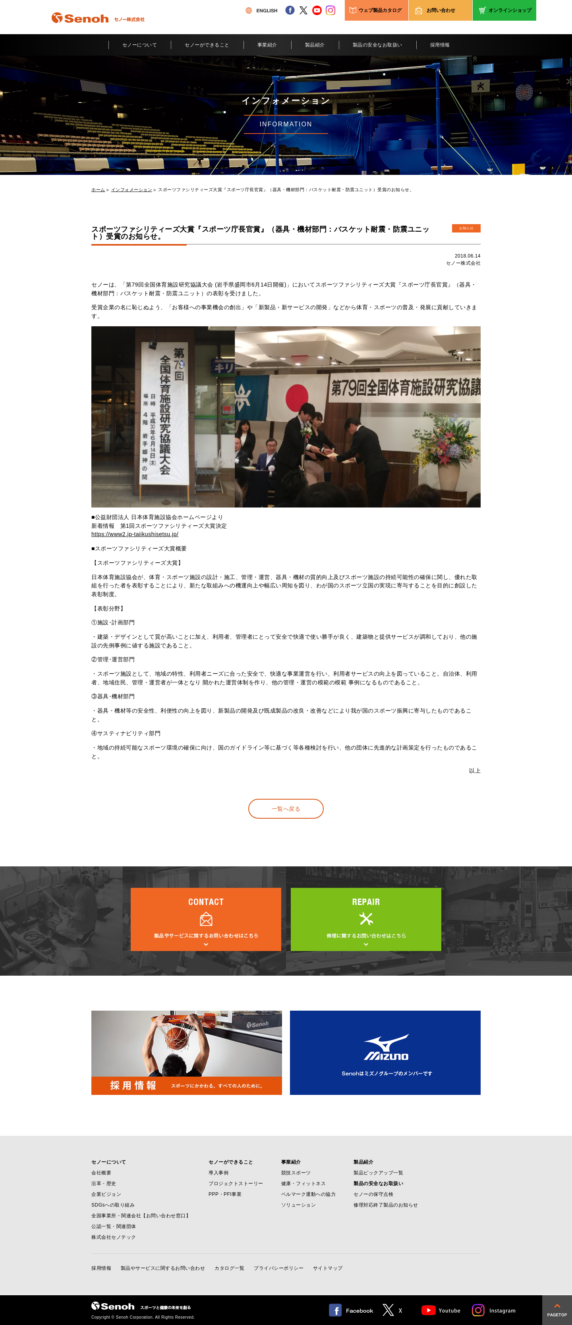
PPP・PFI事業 (225, 1194)
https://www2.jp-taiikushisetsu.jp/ (134, 534)
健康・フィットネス (303, 1183)
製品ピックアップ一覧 (378, 1173)
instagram (330, 10)
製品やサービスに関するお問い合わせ (163, 1268)
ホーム (98, 190)
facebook (290, 10)
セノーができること (207, 45)
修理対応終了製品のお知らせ (386, 1205)
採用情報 (440, 45)
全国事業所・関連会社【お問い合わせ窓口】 (141, 1215)
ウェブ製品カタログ (380, 10)
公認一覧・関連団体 (113, 1226)
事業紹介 (267, 45)
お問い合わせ (441, 10)
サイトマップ (328, 1268)
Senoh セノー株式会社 (98, 29)
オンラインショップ (510, 10)
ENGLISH (261, 10)
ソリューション (298, 1205)
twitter (303, 10)
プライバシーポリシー (278, 1268)
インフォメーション (132, 190)
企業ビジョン (106, 1194)
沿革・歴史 (103, 1183)
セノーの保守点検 (373, 1194)
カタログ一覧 (229, 1268)
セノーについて (139, 45)
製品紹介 (315, 45)
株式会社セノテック (113, 1237)
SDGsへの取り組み (113, 1205)
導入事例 (218, 1173)
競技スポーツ (296, 1173)
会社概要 (101, 1173)
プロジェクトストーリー (236, 1183)
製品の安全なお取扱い (377, 45)
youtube (317, 10)
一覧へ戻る (286, 809)
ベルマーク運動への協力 (308, 1194)
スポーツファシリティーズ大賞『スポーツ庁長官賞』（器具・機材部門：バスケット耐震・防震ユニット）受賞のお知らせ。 (286, 190)
